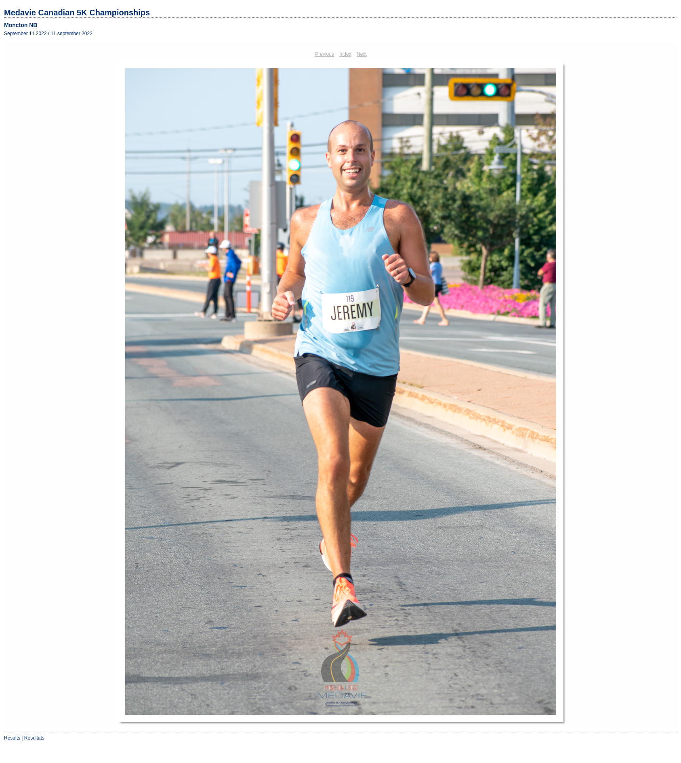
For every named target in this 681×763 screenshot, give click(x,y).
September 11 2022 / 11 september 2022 (48, 33)
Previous (324, 54)
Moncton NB (20, 25)
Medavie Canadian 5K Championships (77, 12)
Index (345, 54)
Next (362, 54)
